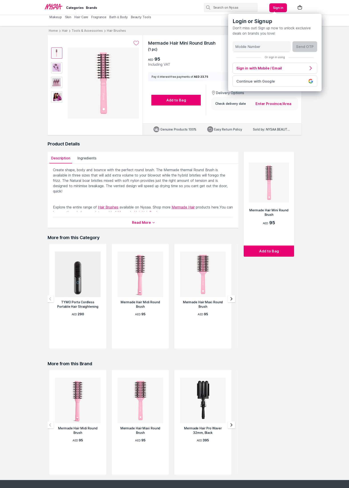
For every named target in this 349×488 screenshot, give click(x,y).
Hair (65, 30)
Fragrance (98, 17)
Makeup (55, 17)
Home (53, 30)
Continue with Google (274, 81)
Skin (68, 17)
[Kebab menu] (278, 7)
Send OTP (305, 46)
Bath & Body (118, 17)
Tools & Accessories (87, 30)
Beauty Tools (141, 17)
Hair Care (81, 17)
